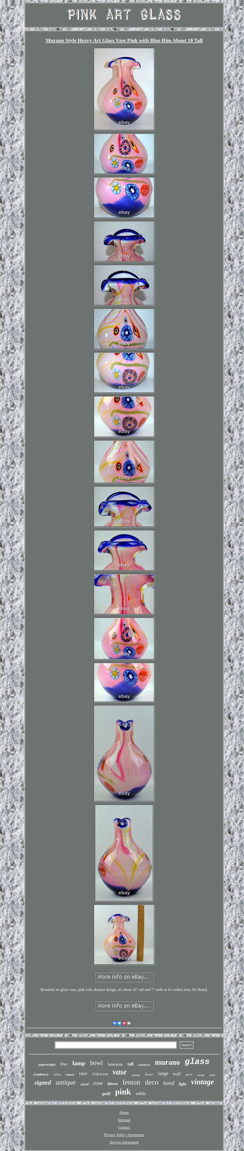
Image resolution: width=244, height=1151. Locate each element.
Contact (124, 1127)
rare (83, 1073)
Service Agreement (124, 1142)
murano (167, 1062)
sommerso (144, 1064)
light (182, 1084)
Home (124, 1113)
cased (84, 1084)
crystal (200, 1075)
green (188, 1074)
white (141, 1093)
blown (113, 1083)
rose (98, 1083)
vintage (202, 1081)
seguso (70, 1074)
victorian (136, 1075)
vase (120, 1072)
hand (168, 1083)
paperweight (47, 1064)
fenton (131, 1082)
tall (130, 1064)
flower (149, 1074)
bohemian (115, 1064)
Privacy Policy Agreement (124, 1135)
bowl (96, 1062)
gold (106, 1093)
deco (151, 1082)
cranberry (41, 1074)
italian (57, 1074)
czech (212, 1075)
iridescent (100, 1074)
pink (123, 1091)
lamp (78, 1063)
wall (177, 1073)
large (163, 1073)
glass (197, 1062)
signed (42, 1082)
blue (64, 1064)
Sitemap (124, 1120)
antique (66, 1082)
